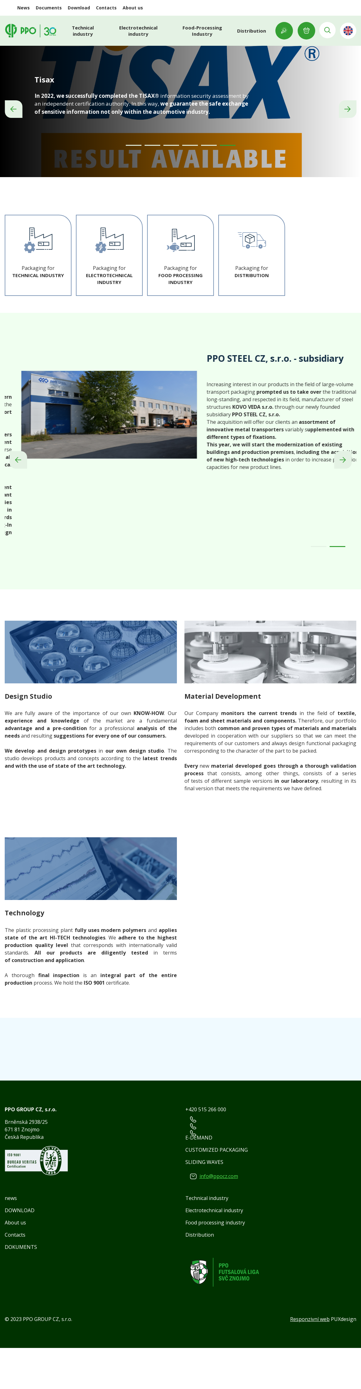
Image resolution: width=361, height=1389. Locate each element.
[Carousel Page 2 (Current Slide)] (337, 587)
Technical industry (84, 30)
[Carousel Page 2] (152, 186)
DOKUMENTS (21, 1288)
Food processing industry (215, 1263)
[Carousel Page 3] (171, 186)
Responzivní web (310, 1360)
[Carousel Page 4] (190, 186)
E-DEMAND (198, 1178)
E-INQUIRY (303, 30)
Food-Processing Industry (200, 30)
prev (13, 141)
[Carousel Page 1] (133, 186)
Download (79, 8)
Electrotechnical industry (138, 30)
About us (133, 8)
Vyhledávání (325, 30)
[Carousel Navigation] (180, 141)
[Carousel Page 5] (209, 186)
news (11, 1239)
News (23, 8)
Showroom (280, 30)
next (347, 141)
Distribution (248, 31)
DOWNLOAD (20, 1251)
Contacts (106, 8)
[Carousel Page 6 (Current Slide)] (228, 186)
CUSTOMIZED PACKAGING (216, 1190)
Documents (49, 8)
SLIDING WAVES (204, 1203)
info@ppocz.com (218, 1217)
